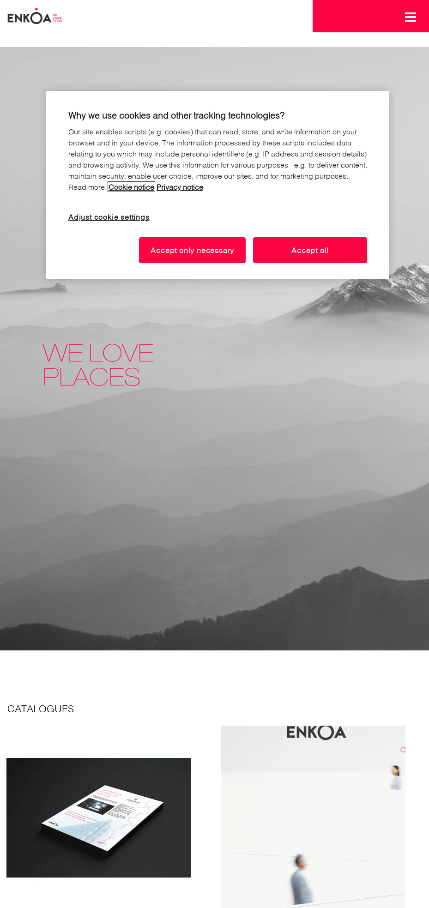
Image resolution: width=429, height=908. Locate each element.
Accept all (310, 250)
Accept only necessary (192, 250)
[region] (217, 185)
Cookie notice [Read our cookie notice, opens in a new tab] (131, 186)
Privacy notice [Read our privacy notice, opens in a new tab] (180, 186)
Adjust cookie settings (109, 216)
